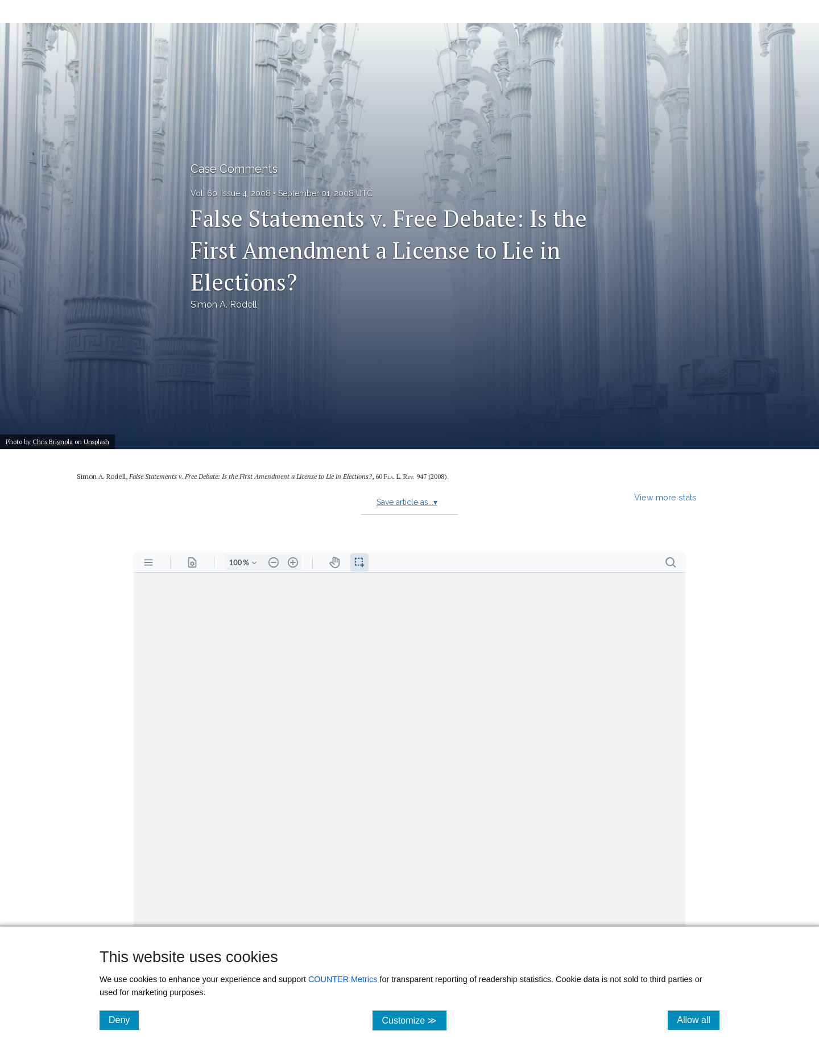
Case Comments (234, 169)
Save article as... (407, 502)
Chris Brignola (52, 441)
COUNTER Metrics (343, 979)
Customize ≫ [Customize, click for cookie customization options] (414, 1020)
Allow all (698, 1020)
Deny (124, 1020)
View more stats (665, 497)
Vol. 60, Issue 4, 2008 (231, 193)
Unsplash (96, 441)
